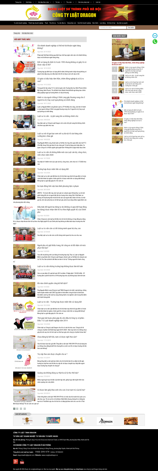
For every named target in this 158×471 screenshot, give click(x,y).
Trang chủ (18, 2)
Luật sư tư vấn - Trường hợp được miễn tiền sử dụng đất (59, 302)
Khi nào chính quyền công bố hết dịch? (52, 283)
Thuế (46, 23)
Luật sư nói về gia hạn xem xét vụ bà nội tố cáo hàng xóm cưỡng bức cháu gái (134, 83)
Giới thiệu (30, 2)
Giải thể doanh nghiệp (84, 23)
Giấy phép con (71, 23)
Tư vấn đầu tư (61, 23)
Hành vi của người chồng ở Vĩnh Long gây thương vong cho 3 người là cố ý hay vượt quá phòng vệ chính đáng (134, 69)
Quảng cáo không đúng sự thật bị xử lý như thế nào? (58, 373)
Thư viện (70, 2)
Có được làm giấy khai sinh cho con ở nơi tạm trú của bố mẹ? (61, 390)
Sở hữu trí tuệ (111, 23)
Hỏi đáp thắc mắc (44, 2)
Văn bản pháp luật (84, 2)
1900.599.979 (42, 452)
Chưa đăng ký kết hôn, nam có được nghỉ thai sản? (57, 337)
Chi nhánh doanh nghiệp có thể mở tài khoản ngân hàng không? (134, 102)
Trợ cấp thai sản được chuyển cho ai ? (52, 354)
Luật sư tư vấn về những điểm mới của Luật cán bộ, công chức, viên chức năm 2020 (134, 90)
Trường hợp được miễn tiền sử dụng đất (53, 169)
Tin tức (59, 2)
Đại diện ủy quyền (122, 23)
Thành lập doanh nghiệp (35, 23)
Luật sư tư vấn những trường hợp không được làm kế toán (60, 266)
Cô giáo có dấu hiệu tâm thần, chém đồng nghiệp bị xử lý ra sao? (133, 120)
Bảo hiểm (95, 23)
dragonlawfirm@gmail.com (26, 455)
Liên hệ (98, 2)
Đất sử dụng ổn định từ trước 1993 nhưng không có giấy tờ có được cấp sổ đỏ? (134, 111)
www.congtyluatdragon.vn (50, 455)
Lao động (103, 23)
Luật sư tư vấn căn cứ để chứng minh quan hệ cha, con (59, 228)
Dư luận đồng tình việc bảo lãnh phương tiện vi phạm (58, 186)
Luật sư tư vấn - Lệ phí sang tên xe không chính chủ (57, 116)
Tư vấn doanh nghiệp (20, 23)
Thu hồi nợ (52, 23)
